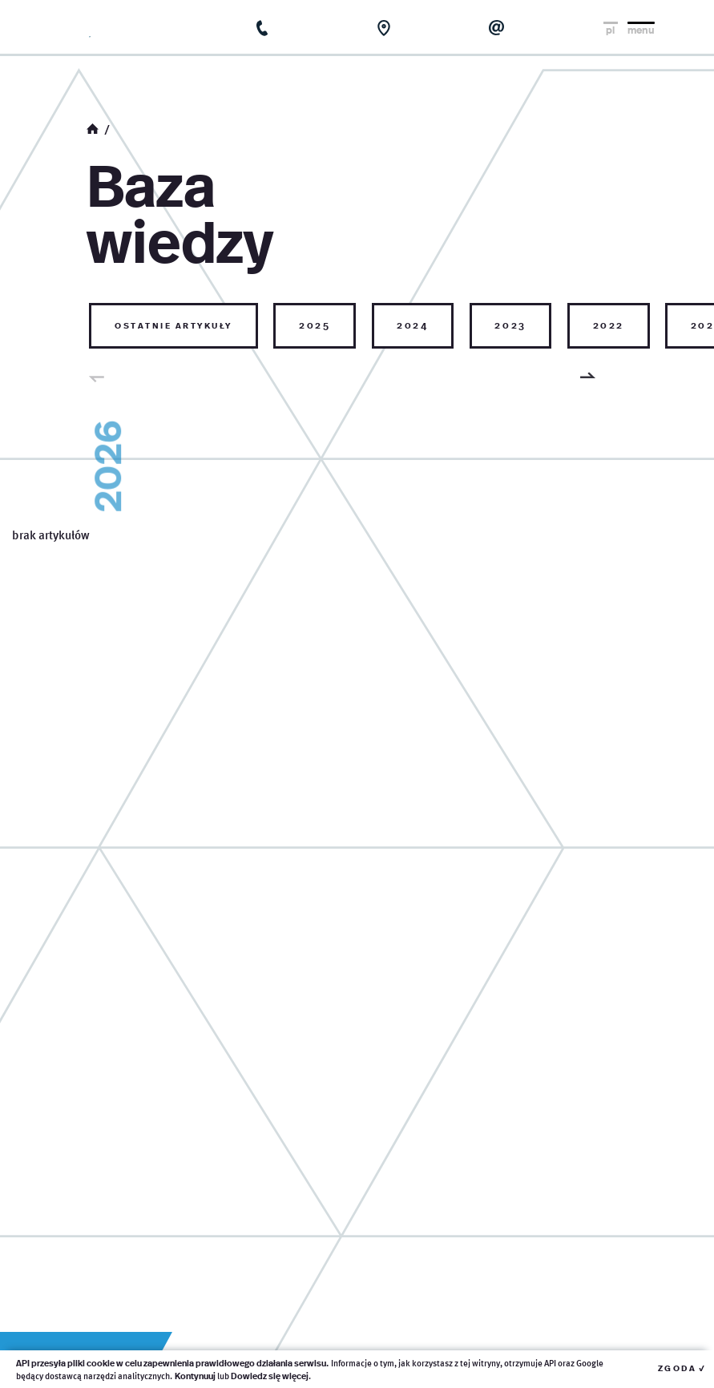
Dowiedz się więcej (270, 1375)
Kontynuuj (195, 1375)
